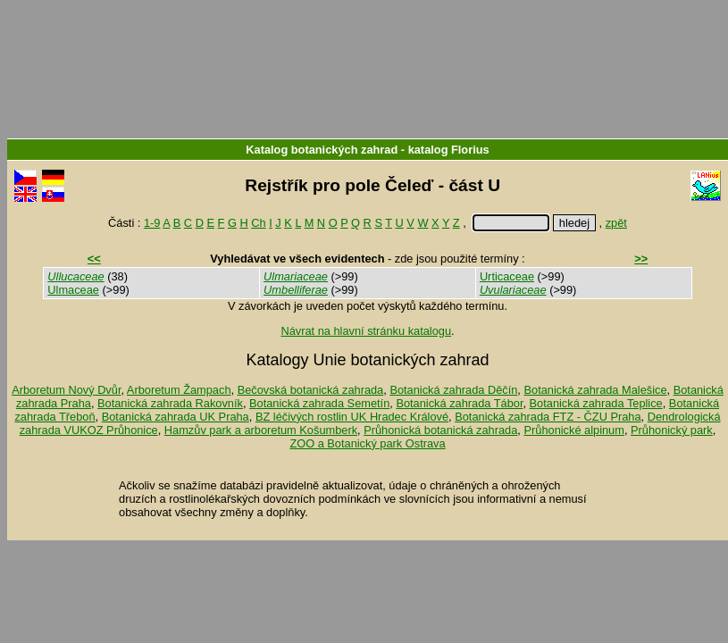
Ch (258, 223)
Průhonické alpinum (573, 430)
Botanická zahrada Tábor (459, 403)
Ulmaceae (73, 289)
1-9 (152, 223)
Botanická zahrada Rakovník (170, 403)
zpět (616, 223)
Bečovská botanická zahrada (311, 390)
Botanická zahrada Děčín (453, 390)
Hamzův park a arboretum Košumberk (260, 430)
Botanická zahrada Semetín (319, 403)
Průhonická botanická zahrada (440, 430)
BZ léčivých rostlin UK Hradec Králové (351, 416)
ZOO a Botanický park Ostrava (367, 443)
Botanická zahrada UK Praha (175, 416)
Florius (470, 149)
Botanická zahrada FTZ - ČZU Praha (547, 416)
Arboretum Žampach (179, 390)
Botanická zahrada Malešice (594, 390)
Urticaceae (507, 276)
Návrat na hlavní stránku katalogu (365, 331)
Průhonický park (672, 430)
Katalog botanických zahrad (321, 149)
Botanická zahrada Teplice (596, 403)
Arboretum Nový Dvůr (66, 390)
